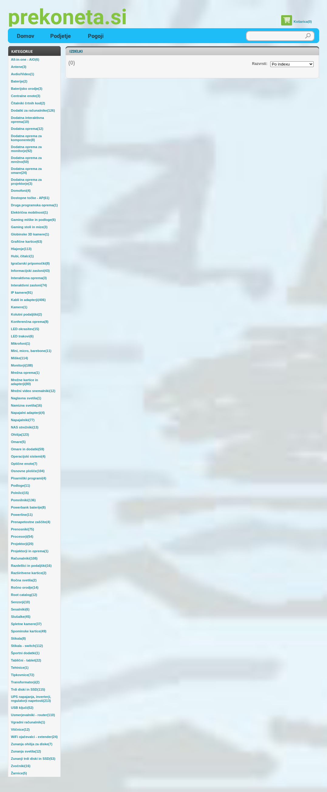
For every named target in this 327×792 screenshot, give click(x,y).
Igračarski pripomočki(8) (30, 263)
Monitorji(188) (22, 365)
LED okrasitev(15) (25, 329)
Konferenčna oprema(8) (29, 321)
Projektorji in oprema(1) (29, 551)
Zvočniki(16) (20, 766)
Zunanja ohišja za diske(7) (31, 744)
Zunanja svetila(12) (26, 751)
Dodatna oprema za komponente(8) (26, 138)
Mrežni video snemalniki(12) (33, 391)
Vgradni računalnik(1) (28, 722)
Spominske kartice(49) (28, 631)
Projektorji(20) (22, 544)
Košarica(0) (303, 21)
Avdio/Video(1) (22, 74)
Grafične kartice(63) (26, 241)
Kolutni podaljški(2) (26, 314)
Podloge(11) (20, 485)
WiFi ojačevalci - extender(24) (34, 737)
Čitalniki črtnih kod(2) (28, 103)
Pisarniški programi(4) (28, 478)
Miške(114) (19, 358)
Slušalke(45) (20, 616)
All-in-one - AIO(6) (25, 59)
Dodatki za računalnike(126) (33, 110)
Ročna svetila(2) (23, 580)
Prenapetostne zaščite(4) (30, 522)
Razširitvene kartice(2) (28, 573)
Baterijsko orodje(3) (26, 88)
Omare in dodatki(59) (27, 449)
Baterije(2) (19, 81)
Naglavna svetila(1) (26, 398)
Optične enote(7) (24, 463)
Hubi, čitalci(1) (22, 256)
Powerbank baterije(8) (28, 507)
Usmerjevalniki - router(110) (33, 715)
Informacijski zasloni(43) (30, 270)
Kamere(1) (19, 307)
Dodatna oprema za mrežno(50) (26, 160)
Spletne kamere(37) (26, 624)
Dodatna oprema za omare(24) (26, 170)
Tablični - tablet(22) (26, 660)
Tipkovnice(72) (22, 675)
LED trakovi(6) (22, 336)
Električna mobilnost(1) (29, 212)
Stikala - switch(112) (27, 646)
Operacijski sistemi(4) (28, 456)
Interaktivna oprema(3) (29, 278)
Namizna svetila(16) (26, 405)
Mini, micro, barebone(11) (31, 351)
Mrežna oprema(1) (25, 372)
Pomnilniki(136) (23, 500)
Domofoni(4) (21, 190)
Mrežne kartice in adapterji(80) (24, 382)
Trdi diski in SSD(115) (28, 689)
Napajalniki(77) (23, 420)
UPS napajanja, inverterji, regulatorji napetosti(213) (31, 698)
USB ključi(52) (22, 707)
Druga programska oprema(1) (34, 205)
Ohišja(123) (20, 434)
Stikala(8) (18, 638)
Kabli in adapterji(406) (28, 300)
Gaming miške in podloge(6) (33, 220)
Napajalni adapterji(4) (28, 413)
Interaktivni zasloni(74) (29, 285)
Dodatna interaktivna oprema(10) (27, 120)
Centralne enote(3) (25, 96)
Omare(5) (18, 442)
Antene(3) (18, 67)
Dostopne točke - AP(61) (30, 198)
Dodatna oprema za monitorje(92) (26, 149)
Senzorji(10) (20, 602)
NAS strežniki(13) (24, 427)
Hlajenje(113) (21, 249)
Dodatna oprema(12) (27, 128)
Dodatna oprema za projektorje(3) (26, 181)
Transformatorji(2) (25, 682)
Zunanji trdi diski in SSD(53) (33, 758)
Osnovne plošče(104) (28, 471)
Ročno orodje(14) (24, 587)
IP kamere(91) (21, 292)
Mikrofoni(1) (20, 343)
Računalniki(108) (24, 558)
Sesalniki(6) (20, 609)
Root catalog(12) (24, 595)
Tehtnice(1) (20, 667)
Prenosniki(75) (22, 529)
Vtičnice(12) (20, 729)
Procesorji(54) (22, 536)
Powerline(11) (22, 514)
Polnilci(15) (20, 493)
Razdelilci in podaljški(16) (31, 565)
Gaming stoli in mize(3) (29, 227)
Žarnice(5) (19, 773)
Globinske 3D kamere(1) (30, 234)
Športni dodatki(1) (25, 653)
